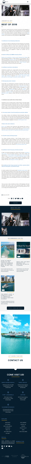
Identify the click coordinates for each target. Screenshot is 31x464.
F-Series (24, 88)
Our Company (23, 422)
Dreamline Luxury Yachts (22, 170)
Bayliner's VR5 (13, 59)
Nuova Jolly (4, 126)
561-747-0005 (22, 399)
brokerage (9, 75)
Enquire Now (15, 202)
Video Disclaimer (23, 431)
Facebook (16, 159)
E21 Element (12, 89)
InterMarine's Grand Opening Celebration (11, 40)
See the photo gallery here (21, 144)
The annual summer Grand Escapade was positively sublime (15, 112)
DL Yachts (8, 154)
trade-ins (25, 74)
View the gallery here (22, 119)
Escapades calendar (17, 77)
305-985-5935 (8, 387)
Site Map (8, 433)
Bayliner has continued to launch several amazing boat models (14, 57)
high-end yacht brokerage (24, 154)
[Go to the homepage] (13, 2)
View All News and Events (15, 308)
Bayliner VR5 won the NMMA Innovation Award (12, 54)
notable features (23, 62)
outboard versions (23, 86)
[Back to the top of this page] (15, 369)
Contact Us (23, 424)
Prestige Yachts (14, 154)
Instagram (12, 159)
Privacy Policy (23, 428)
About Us (8, 429)
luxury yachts (18, 75)
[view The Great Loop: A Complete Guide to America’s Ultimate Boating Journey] (7, 283)
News (23, 429)
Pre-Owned (7, 424)
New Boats (7, 422)
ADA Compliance (7, 431)
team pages (10, 77)
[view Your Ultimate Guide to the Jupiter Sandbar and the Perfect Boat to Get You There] (7, 250)
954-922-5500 (22, 387)
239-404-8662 (8, 412)
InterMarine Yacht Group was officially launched (13, 149)
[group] (15, 219)
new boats (21, 74)
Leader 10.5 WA (9, 91)
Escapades (7, 428)
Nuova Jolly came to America (8, 123)
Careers (23, 426)
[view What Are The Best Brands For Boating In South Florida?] (23, 250)
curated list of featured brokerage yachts (17, 156)
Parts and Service (8, 426)
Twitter (21, 159)
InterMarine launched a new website (10, 67)
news (24, 77)
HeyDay (24, 89)
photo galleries (5, 77)
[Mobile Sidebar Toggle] (28, 2)
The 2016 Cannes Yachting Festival (10, 135)
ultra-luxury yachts (25, 75)
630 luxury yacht (5, 93)
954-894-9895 (8, 399)
